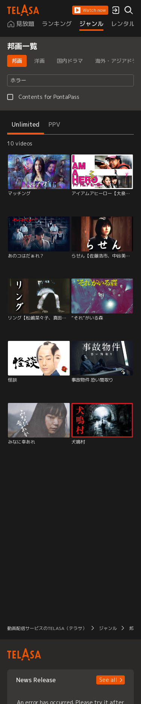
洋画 (39, 60)
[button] (90, 10)
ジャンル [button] (108, 628)
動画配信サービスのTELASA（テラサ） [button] (47, 628)
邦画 (17, 60)
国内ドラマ (70, 60)
